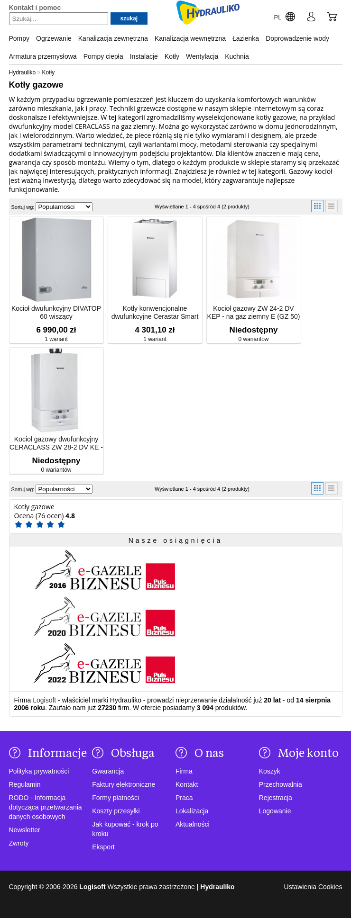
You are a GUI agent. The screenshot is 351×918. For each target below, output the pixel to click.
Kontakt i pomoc (35, 7)
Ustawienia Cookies (313, 887)
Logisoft (44, 700)
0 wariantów (253, 339)
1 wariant (56, 339)
